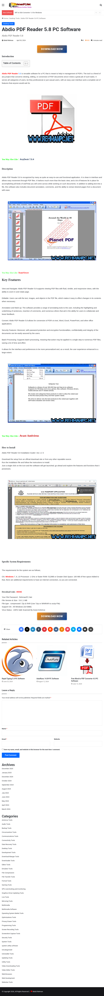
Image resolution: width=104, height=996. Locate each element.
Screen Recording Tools (10, 929)
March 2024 (6, 809)
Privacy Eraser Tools (9, 921)
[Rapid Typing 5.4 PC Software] (17, 660)
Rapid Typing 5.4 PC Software (13, 679)
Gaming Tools (7, 885)
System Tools (6, 942)
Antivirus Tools (7, 820)
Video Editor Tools (8, 970)
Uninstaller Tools (8, 954)
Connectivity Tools (8, 840)
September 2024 (8, 785)
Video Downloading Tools (11, 966)
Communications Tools (10, 836)
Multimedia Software (9, 909)
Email (4, 739)
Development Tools (8, 852)
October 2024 (6, 781)
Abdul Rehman (8, 40)
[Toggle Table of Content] (24, 63)
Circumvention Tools (9, 832)
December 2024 (7, 777)
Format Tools (6, 881)
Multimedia (6, 905)
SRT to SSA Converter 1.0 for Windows (28, 13)
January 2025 (7, 773)
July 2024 (5, 793)
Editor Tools (6, 865)
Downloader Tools (8, 861)
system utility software (10, 946)
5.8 (11, 73)
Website (57, 739)
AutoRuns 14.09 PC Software (48, 679)
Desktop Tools (14, 18)
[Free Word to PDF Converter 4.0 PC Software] (86, 660)
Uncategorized (7, 950)
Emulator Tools (7, 869)
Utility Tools (6, 962)
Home (5, 18)
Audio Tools (6, 824)
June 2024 (5, 797)
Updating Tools (7, 958)
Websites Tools (7, 982)
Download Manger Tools (10, 856)
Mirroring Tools (7, 901)
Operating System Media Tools (12, 913)
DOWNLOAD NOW (52, 49)
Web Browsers (7, 974)
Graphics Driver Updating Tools (13, 893)
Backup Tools (6, 828)
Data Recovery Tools (9, 844)
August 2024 (6, 789)
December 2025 (7, 769)
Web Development (8, 978)
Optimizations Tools (9, 917)
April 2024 (5, 805)
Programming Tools (9, 925)
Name (4, 729)
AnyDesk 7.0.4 (27, 159)
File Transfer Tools (8, 877)
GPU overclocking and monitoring (14, 889)
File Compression (8, 873)
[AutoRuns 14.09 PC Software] (52, 660)
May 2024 (5, 801)
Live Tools (5, 897)
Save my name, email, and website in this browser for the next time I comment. (32, 749)
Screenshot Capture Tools (11, 933)
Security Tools (7, 938)
